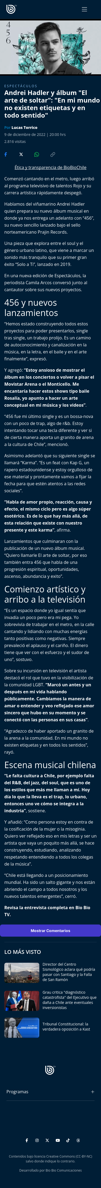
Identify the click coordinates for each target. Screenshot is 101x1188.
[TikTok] (69, 1139)
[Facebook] (28, 1139)
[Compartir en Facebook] (6, 154)
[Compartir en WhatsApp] (32, 154)
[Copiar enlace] (47, 154)
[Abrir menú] (84, 9)
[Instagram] (38, 1139)
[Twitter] (48, 1139)
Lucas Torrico (24, 127)
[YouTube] (58, 1139)
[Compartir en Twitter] (16, 154)
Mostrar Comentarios (50, 930)
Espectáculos (20, 86)
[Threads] (78, 1139)
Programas (17, 1092)
